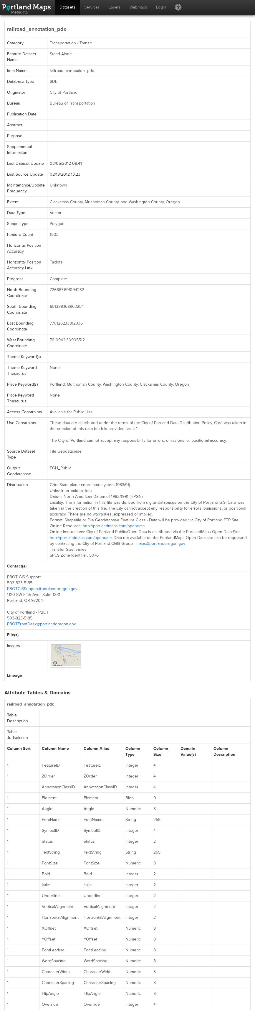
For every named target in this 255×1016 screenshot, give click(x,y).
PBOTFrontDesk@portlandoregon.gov (41, 624)
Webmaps (138, 7)
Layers (115, 7)
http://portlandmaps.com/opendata (114, 525)
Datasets (67, 7)
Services (92, 7)
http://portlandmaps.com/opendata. (81, 537)
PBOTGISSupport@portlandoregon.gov (42, 588)
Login (161, 7)
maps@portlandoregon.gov (160, 543)
